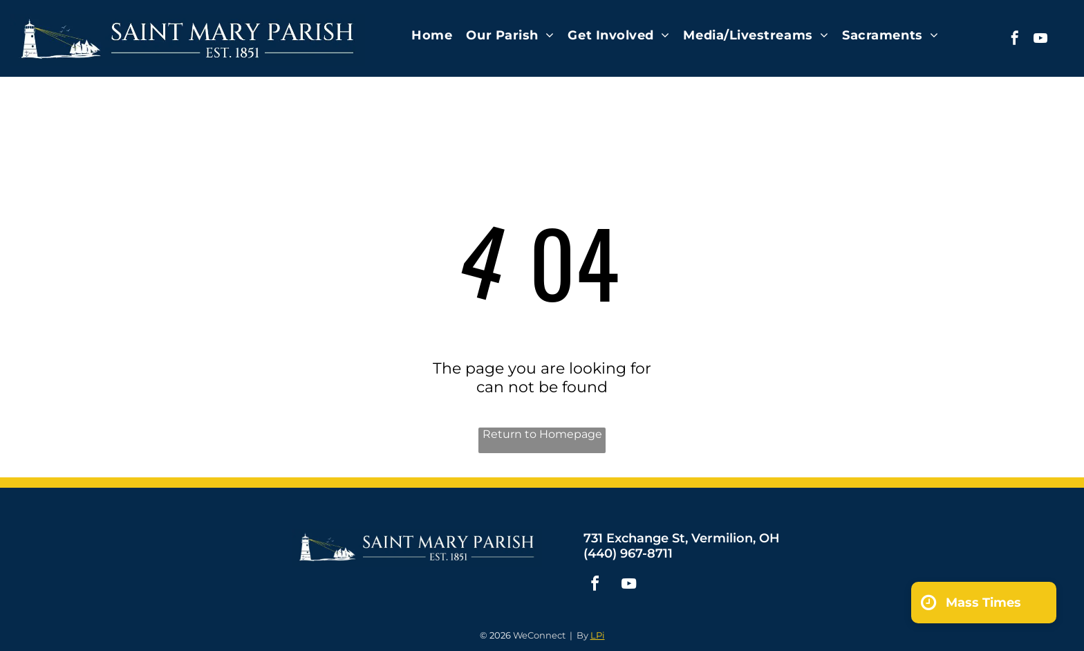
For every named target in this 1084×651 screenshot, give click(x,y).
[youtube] (1040, 40)
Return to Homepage (542, 434)
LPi (597, 635)
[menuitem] (431, 35)
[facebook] (1014, 40)
